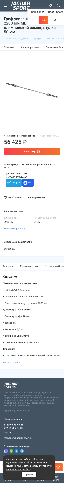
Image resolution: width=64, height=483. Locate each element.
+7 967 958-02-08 (16, 173)
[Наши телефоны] (58, 6)
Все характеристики (14, 228)
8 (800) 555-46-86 (13, 424)
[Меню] (6, 6)
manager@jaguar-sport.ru (18, 438)
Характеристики (30, 47)
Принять (29, 474)
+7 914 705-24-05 (13, 428)
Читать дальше (11, 362)
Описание (9, 47)
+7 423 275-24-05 (16, 177)
